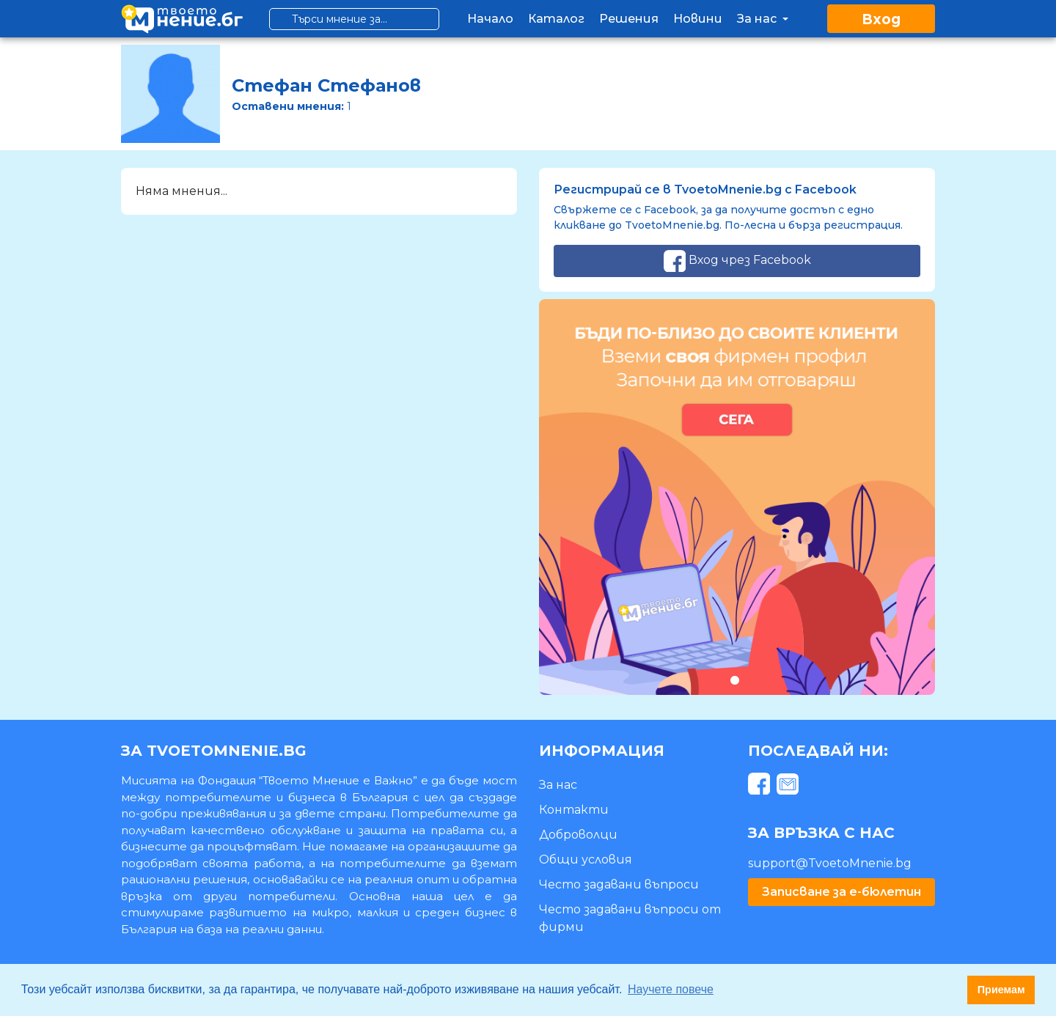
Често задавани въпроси (619, 884)
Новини (697, 19)
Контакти (574, 810)
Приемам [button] (1001, 989)
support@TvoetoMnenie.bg (830, 863)
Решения (629, 19)
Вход (881, 19)
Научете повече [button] (671, 989)
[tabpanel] (737, 497)
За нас (764, 19)
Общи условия (585, 859)
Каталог (556, 19)
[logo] (182, 18)
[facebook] (761, 786)
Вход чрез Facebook (737, 261)
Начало (490, 19)
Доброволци (578, 835)
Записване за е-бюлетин (841, 892)
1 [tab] (734, 680)
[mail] (789, 786)
